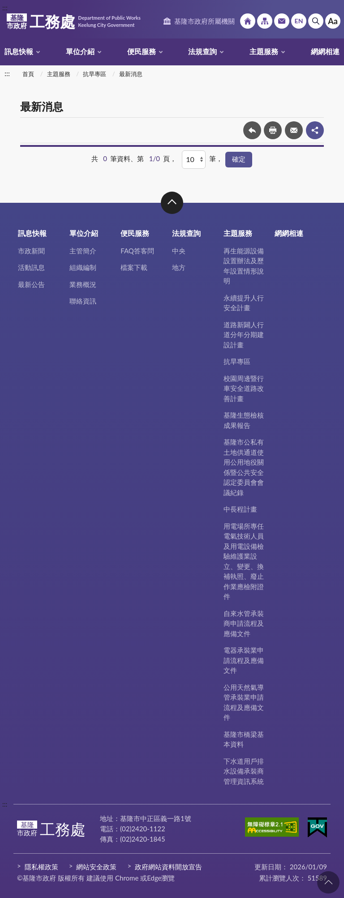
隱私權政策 (41, 867)
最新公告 (31, 284)
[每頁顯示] (194, 159)
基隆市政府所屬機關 (204, 21)
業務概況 (82, 284)
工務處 (73, 21)
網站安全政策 (96, 867)
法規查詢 (202, 51)
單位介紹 (80, 51)
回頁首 (328, 882)
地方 (178, 267)
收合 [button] (172, 203)
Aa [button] (332, 21)
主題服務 (263, 51)
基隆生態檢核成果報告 (244, 420)
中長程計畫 (240, 509)
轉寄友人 (294, 130)
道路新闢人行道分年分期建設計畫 (244, 335)
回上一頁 (252, 130)
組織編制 (82, 267)
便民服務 (141, 51)
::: (5, 7)
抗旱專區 (94, 73)
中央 (178, 251)
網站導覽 (264, 21)
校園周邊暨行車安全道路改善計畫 (244, 388)
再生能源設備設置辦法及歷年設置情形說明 (244, 266)
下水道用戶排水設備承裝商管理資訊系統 (244, 771)
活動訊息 (31, 267)
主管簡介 (82, 251)
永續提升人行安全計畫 (244, 303)
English (298, 21)
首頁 (28, 73)
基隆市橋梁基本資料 (244, 739)
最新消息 (130, 73)
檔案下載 (133, 267)
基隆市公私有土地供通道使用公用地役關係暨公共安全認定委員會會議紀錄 (244, 467)
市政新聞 (31, 251)
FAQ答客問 (137, 251)
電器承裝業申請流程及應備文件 (244, 660)
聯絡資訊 (82, 301)
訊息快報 (18, 51)
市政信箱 (281, 21)
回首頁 (247, 21)
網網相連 (325, 51)
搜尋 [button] (315, 21)
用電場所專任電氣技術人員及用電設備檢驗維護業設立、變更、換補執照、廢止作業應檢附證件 (244, 561)
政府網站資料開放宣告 (168, 867)
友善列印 (273, 130)
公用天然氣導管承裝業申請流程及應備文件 (244, 702)
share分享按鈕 (315, 130)
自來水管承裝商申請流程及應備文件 (244, 623)
